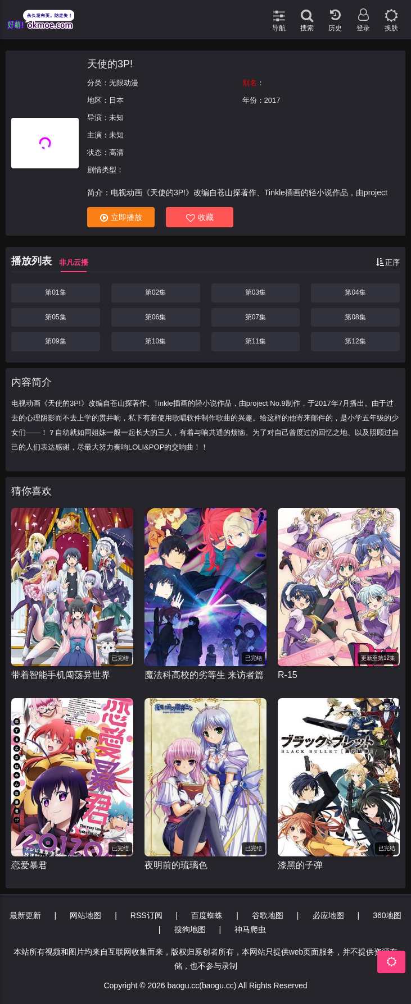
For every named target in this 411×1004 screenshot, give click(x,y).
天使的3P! (110, 64)
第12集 (355, 341)
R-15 (287, 675)
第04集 (355, 292)
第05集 (55, 317)
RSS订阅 (146, 915)
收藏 (200, 217)
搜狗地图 (190, 929)
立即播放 (121, 217)
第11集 (255, 341)
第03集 (255, 292)
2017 (272, 100)
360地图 (387, 915)
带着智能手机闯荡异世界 (60, 675)
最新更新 (25, 915)
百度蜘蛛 (207, 915)
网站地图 (85, 915)
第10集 (155, 341)
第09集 (55, 341)
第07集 (255, 317)
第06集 (155, 317)
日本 (116, 100)
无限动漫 (123, 83)
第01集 (55, 292)
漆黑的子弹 (300, 865)
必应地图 (328, 915)
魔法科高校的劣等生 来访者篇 (204, 675)
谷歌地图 (267, 915)
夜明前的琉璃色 (175, 865)
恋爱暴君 (29, 865)
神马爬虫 (250, 929)
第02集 (155, 292)
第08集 (355, 317)
